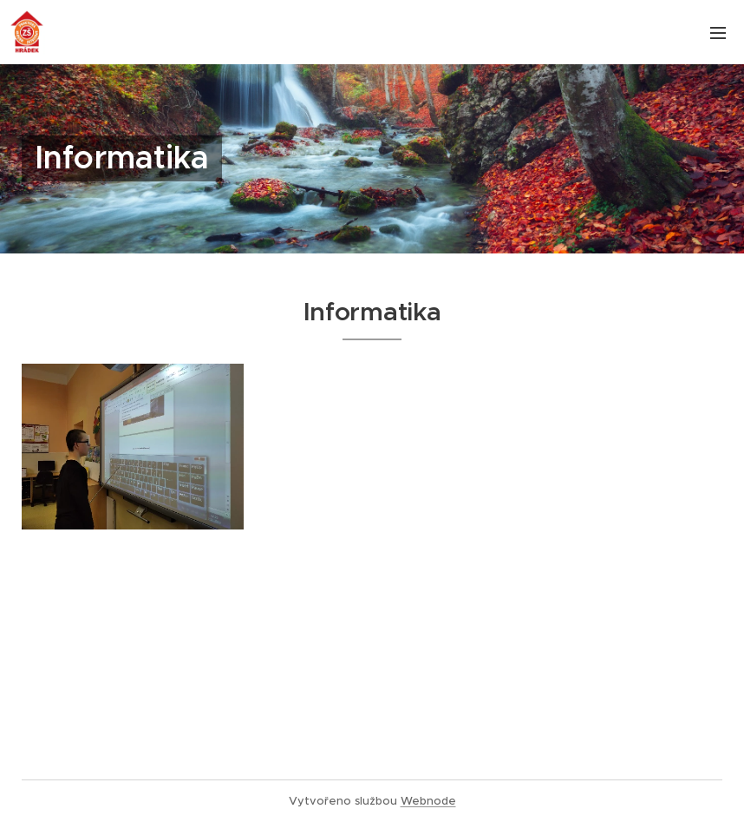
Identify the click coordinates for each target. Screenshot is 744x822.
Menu (718, 33)
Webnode (428, 800)
